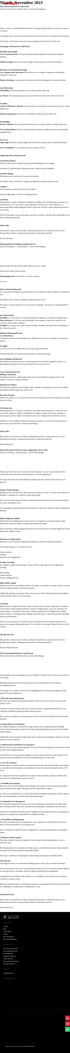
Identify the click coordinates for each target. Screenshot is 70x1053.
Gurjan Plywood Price (53, 231)
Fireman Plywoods (8, 964)
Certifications (7, 931)
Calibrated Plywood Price (36, 231)
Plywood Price (5, 231)
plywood (9, 238)
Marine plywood (16, 500)
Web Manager (41, 9)
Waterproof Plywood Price (27, 233)
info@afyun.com (8, 973)
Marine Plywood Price (44, 233)
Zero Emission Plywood (10, 948)
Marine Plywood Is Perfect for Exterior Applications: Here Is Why (24, 450)
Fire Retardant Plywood (10, 951)
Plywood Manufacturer (10, 939)
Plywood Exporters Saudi (10, 961)
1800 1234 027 (13, 918)
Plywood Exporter (8, 936)
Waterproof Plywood (9, 956)
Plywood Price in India (18, 231)
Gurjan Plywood (8, 959)
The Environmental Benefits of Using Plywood (16, 653)
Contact (5, 934)
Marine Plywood (12, 647)
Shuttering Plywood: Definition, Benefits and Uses (18, 244)
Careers (5, 926)
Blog (4, 929)
